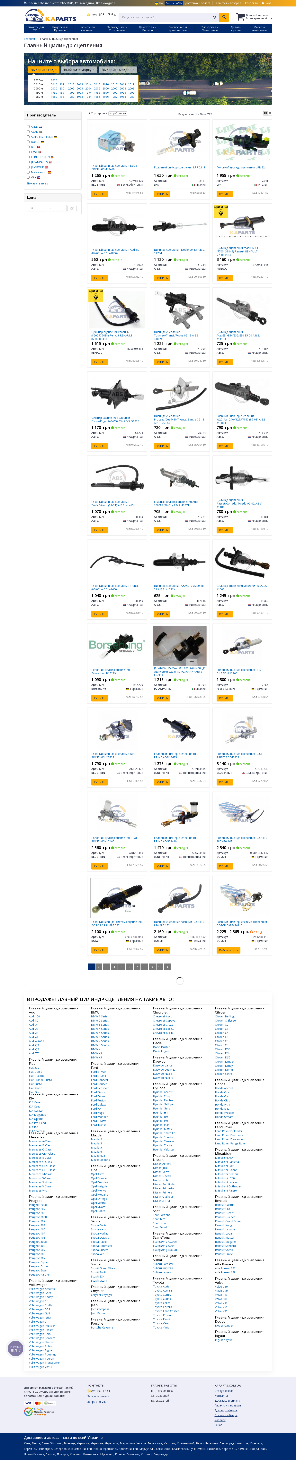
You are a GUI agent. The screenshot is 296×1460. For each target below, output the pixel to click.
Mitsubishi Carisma (227, 1162)
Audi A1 (34, 1024)
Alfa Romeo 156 (225, 1268)
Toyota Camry (162, 1294)
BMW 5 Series (100, 1033)
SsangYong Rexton (165, 1250)
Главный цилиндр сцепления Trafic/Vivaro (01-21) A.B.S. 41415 (112, 503)
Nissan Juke (160, 1168)
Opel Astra (97, 1174)
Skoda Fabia (98, 1225)
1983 (80, 96)
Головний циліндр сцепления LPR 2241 (242, 167)
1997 (114, 92)
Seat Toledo (160, 1227)
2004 (88, 88)
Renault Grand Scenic (228, 1221)
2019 (131, 84)
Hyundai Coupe (162, 1096)
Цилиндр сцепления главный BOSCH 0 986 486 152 (179, 923)
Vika (33, 177)
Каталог (220, 1420)
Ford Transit (98, 1125)
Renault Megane (225, 1242)
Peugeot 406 (37, 1229)
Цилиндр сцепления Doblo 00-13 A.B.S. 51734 (179, 251)
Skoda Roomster (101, 1246)
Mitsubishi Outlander (228, 1186)
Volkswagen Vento (40, 1367)
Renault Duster (224, 1213)
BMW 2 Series (100, 1020)
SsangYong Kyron (164, 1245)
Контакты (251, 3)
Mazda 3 (96, 1143)
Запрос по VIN (174, 3)
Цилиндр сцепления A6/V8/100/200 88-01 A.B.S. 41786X (179, 587)
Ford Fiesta (98, 1092)
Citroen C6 (221, 1041)
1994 (88, 92)
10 (159, 967)
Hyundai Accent (163, 1092)
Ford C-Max (98, 1076)
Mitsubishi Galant (226, 1170)
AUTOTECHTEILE (44, 137)
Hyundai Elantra (163, 1100)
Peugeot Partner (39, 1274)
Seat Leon (159, 1223)
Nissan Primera (162, 1192)
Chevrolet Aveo (162, 1016)
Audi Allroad (36, 1041)
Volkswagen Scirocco (42, 1338)
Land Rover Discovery (229, 1135)
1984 (88, 96)
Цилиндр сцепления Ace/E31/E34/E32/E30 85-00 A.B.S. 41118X (238, 335)
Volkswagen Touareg (42, 1354)
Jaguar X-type (223, 1340)
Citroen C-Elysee (225, 1020)
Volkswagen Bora (40, 1293)
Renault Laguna (225, 1229)
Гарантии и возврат (228, 1405)
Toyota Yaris (161, 1327)
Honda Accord (224, 1088)
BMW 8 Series (100, 1045)
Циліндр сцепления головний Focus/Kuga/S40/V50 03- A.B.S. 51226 (115, 419)
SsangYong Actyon (165, 1241)
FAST (36, 152)
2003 (80, 88)
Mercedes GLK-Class (42, 1170)
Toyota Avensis (163, 1290)
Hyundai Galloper (164, 1104)
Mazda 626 (98, 1156)
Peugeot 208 (37, 1213)
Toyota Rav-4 (161, 1319)
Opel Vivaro (98, 1207)
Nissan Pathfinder (164, 1184)
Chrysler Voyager (101, 1295)
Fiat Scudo (35, 1088)
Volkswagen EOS (39, 1309)
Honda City (222, 1092)
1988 (123, 96)
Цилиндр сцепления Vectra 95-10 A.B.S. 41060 (242, 587)
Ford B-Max (98, 1072)
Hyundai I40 (160, 1121)
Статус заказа (224, 1391)
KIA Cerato (36, 1110)
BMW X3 (96, 1053)
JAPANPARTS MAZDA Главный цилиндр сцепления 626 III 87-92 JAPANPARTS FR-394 (179, 671)
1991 (62, 92)
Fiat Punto (35, 1084)
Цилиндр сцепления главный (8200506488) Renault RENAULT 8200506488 (111, 335)
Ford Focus (98, 1096)
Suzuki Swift (98, 1272)
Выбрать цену (228, 950)
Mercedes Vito (38, 1190)
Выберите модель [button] (118, 69)
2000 (54, 88)
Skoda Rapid (99, 1242)
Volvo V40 (221, 1303)
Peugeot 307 (37, 1221)
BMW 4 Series (100, 1029)
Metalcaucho (41, 172)
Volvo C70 (221, 1291)
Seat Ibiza (159, 1219)
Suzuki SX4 (97, 1276)
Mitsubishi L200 (225, 1178)
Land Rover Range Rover (231, 1143)
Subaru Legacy (162, 1272)
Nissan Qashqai (163, 1196)
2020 (54, 80)
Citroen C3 (221, 1029)
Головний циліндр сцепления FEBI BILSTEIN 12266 (239, 671)
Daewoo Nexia (162, 1073)
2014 (88, 84)
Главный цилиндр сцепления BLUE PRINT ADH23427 (114, 755)
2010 (54, 84)
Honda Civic (222, 1096)
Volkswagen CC (38, 1301)
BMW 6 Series (100, 1037)
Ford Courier (99, 1084)
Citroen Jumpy (224, 1065)
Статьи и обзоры (226, 1415)
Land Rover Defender (228, 1131)
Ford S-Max (98, 1121)
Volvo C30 (221, 1286)
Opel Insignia (99, 1186)
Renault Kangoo (225, 1225)
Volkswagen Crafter (41, 1305)
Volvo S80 (221, 1299)
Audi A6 (34, 1037)
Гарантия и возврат (227, 3)
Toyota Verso (161, 1323)
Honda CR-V (222, 1100)
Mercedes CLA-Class (42, 1153)
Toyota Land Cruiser (166, 1311)
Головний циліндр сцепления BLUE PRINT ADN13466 (114, 839)
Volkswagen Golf (39, 1313)
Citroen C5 (221, 1037)
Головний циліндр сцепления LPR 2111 (179, 167)
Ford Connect (99, 1080)
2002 (71, 88)
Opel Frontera (100, 1182)
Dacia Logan (161, 1051)
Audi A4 (34, 1033)
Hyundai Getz (161, 1108)
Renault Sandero (225, 1246)
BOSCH (37, 142)
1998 (123, 92)
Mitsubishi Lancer (226, 1182)
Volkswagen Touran (41, 1358)
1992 (71, 92)
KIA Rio (33, 1127)
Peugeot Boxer (38, 1266)
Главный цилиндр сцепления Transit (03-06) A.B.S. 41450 (115, 587)
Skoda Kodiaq (99, 1233)
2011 (62, 84)
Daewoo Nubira (163, 1078)
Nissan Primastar (164, 1188)
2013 (80, 84)
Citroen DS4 (222, 1053)
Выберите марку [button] (79, 69)
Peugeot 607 (37, 1250)
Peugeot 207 (37, 1209)
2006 (106, 88)
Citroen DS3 (222, 1049)
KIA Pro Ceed (37, 1123)
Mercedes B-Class (40, 1145)
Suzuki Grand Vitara (103, 1268)
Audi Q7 (34, 1049)
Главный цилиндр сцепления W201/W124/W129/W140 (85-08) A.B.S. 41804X (241, 419)
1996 (106, 92)
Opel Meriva (98, 1190)
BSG (35, 147)
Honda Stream (224, 1117)
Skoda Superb (99, 1250)
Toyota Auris (161, 1286)
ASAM (36, 131)
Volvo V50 (221, 1307)
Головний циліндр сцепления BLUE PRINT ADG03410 (177, 839)
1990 (54, 92)
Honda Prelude (224, 1113)
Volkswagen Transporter (44, 1362)
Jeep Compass (100, 1309)
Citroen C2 (221, 1024)
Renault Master (224, 1237)
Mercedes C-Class (40, 1149)
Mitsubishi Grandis (226, 1174)
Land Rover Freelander (229, 1139)
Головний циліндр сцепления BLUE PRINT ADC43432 (240, 755)
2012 (71, 84)
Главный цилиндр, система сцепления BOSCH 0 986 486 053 (116, 923)
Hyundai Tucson (163, 1145)
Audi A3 (34, 1029)
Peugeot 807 (37, 1258)
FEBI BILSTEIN (42, 157)
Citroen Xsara (223, 1074)
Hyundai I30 (160, 1116)
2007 (114, 88)
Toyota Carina (162, 1299)
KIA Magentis (37, 1114)
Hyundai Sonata (163, 1137)
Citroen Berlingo (225, 1016)
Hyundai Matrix (162, 1129)
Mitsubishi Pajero (226, 1190)
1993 (80, 92)
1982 (71, 96)
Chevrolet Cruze (163, 1024)
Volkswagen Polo (40, 1334)
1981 (62, 96)
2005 (97, 88)
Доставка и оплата (198, 3)
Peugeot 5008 (38, 1242)
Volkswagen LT (38, 1321)
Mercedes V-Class (40, 1186)
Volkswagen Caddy (41, 1297)
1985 (97, 96)
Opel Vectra (98, 1203)
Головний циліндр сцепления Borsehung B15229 (110, 671)
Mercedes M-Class (40, 1174)
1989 (131, 96)
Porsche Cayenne (102, 1327)
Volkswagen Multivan (42, 1326)
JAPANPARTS (41, 162)
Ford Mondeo (99, 1117)
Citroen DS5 (222, 1057)
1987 (114, 96)
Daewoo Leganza (164, 1069)
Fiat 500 (34, 1067)
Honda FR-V (222, 1104)
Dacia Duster (161, 1047)
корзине (263, 15)
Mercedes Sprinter (40, 1182)
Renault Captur (224, 1205)
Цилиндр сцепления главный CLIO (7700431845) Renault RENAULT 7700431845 (239, 251)
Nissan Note (161, 1180)
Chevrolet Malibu (163, 1033)
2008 (123, 88)
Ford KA (96, 1108)
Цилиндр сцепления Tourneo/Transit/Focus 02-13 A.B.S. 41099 (176, 335)
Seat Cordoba (161, 1215)
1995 (97, 92)
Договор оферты (226, 1410)
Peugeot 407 (37, 1233)
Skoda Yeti (97, 1254)
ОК (72, 208)
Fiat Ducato (36, 1076)
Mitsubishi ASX (224, 1157)
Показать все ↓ (37, 183)
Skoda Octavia (100, 1237)
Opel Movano (99, 1194)
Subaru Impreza (163, 1268)
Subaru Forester (163, 1264)
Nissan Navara (162, 1176)
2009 (131, 88)
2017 (114, 84)
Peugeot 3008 (38, 1217)
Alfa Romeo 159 (225, 1272)
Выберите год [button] (44, 69)
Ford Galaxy (98, 1104)
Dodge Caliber (224, 1325)
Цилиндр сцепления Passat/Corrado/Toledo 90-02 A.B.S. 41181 (239, 503)
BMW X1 (96, 1049)
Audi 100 (34, 1016)
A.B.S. (36, 126)
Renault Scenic (224, 1250)
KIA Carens (36, 1102)
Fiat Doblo (35, 1072)
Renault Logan (224, 1233)
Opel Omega (99, 1199)
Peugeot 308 (37, 1225)
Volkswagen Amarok (42, 1289)
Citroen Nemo (224, 1070)
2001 (62, 88)
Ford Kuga (97, 1113)
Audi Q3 (34, 1045)
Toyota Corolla (162, 1307)
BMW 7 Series (100, 1041)
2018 (123, 84)
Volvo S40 (221, 1295)
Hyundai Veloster (163, 1149)
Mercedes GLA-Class (42, 1166)
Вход (266, 3)
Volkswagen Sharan (41, 1342)
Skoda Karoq (99, 1229)
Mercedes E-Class (40, 1157)
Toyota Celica (161, 1303)
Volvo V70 (221, 1311)
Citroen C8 (221, 1045)
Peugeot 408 (37, 1237)
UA (159, 3)
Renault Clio (222, 1209)
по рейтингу (118, 113)
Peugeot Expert (39, 1270)
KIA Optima (36, 1119)
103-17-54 (101, 14)
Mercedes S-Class (40, 1178)
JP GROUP (39, 167)
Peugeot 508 (37, 1246)
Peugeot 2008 (38, 1205)
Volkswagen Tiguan (41, 1350)
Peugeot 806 (37, 1254)
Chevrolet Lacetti (164, 1029)
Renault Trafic (224, 1254)
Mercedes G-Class (40, 1162)
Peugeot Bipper (39, 1262)
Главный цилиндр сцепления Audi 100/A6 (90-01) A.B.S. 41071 (176, 503)
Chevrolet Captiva (164, 1020)
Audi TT (34, 1053)
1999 (131, 92)
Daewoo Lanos (163, 1065)
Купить (99, 194)
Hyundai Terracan (164, 1141)
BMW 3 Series (100, 1024)
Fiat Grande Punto (40, 1080)
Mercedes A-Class (40, 1141)
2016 (106, 84)
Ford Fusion (98, 1100)
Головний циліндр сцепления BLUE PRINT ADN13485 (177, 755)
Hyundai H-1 (160, 1112)
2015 (97, 84)
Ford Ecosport (100, 1088)
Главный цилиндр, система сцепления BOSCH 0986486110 (242, 923)
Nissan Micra (161, 1172)
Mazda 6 (96, 1151)
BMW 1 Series (100, 1016)
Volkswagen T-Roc (40, 1346)
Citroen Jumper (224, 1061)
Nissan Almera (162, 1164)
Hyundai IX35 (161, 1125)
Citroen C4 (221, 1033)
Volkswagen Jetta (40, 1317)
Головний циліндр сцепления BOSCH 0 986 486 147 (242, 839)
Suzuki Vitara (99, 1280)
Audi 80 (33, 1020)
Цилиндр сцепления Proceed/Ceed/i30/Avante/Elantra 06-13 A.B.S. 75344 (179, 419)
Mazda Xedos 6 (101, 1160)
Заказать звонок (98, 1396)
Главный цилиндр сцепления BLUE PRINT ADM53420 (114, 167)
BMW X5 (96, 1057)
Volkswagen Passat (41, 1330)
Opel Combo (99, 1178)
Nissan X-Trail (161, 1200)
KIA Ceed (34, 1106)
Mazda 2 (96, 1139)
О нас (218, 1425)
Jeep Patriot (98, 1313)
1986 (106, 96)
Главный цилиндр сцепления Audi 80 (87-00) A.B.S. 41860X (115, 251)
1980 (54, 96)
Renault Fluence (225, 1217)
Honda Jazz (222, 1108)
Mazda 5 (96, 1147)
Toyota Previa (162, 1315)
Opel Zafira (98, 1211)
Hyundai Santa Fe (164, 1133)
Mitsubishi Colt (224, 1166)
